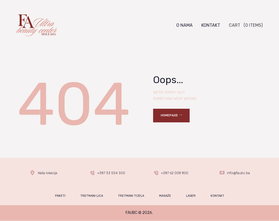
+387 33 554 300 (111, 173)
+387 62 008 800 (174, 173)
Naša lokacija (47, 173)
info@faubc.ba (238, 173)
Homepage (169, 115)
